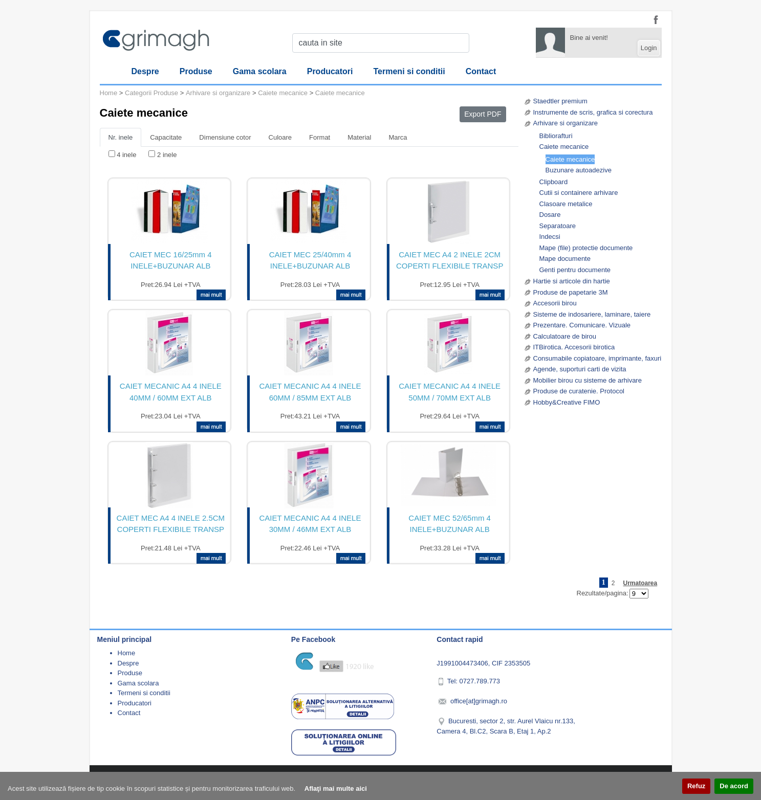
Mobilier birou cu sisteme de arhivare (587, 380)
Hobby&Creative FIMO (566, 402)
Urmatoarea (640, 583)
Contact (481, 71)
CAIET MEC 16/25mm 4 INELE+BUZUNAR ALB (170, 260)
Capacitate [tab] (166, 137)
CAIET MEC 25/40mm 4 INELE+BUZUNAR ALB (310, 260)
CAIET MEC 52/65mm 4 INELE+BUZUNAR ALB (449, 524)
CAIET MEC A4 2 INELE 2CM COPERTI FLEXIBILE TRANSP (450, 260)
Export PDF (482, 114)
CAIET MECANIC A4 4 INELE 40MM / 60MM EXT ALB (171, 392)
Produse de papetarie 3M (570, 292)
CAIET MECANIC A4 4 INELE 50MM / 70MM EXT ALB (450, 392)
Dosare (550, 214)
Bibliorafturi (556, 136)
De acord (734, 786)
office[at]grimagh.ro (478, 701)
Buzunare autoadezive (579, 170)
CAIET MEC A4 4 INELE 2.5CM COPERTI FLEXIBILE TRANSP (171, 524)
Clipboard (553, 182)
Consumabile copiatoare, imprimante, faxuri (597, 358)
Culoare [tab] (280, 137)
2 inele (167, 155)
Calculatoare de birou (565, 336)
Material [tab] (359, 137)
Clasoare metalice (566, 204)
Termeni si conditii (409, 71)
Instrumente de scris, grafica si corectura (593, 112)
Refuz (696, 786)
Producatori (330, 71)
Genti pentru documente (575, 270)
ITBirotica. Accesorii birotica (574, 347)
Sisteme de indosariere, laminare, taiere (592, 314)
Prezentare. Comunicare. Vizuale (582, 325)
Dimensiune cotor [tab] (225, 137)
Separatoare (557, 226)
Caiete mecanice (564, 146)
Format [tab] (319, 137)
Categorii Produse (151, 93)
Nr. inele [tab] (120, 137)
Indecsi (549, 236)
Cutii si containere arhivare (578, 192)
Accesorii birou (555, 303)
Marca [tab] (397, 137)
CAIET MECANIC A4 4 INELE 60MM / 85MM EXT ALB (310, 392)
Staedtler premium (560, 101)
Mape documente (565, 258)
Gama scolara (260, 71)
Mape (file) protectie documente (586, 248)
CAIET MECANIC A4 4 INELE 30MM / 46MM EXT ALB (310, 524)
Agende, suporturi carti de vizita (579, 369)
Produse (196, 71)
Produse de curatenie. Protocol (579, 391)
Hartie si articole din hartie (571, 281)
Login (649, 48)
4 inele (126, 155)
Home (109, 93)
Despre (145, 71)
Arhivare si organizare (565, 123)
